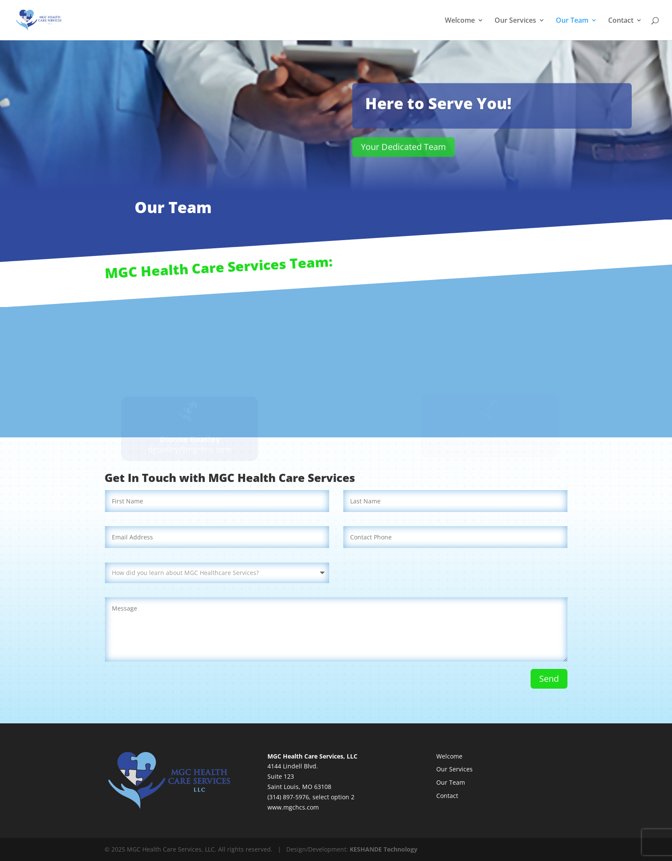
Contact (620, 21)
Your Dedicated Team (403, 149)
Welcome (460, 21)
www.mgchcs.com (293, 807)
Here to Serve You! (438, 105)
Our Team (572, 21)
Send (549, 678)
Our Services (515, 21)
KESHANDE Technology (383, 849)
